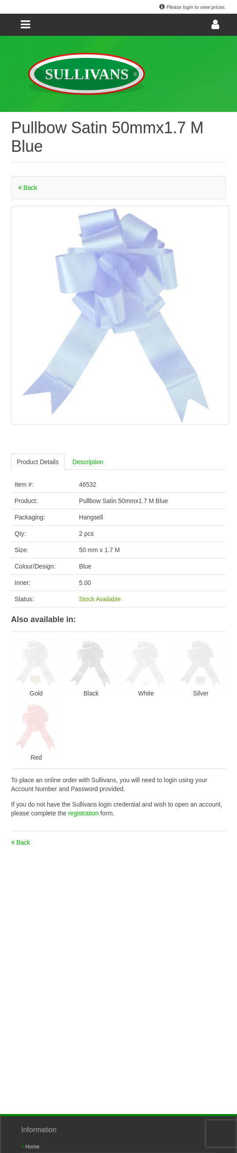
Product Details (38, 461)
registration (84, 813)
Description (87, 461)
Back (27, 187)
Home (30, 1147)
